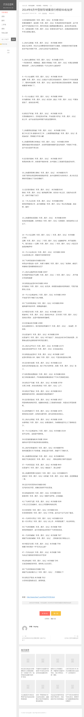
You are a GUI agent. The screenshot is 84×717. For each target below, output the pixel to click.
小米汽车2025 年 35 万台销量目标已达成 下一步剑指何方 (72, 667)
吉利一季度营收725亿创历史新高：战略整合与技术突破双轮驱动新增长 (43, 694)
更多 (52, 619)
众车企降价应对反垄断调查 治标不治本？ (33, 639)
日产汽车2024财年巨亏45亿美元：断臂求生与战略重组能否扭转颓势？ (72, 694)
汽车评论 (45, 5)
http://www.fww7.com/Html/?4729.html (41, 597)
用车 (3, 29)
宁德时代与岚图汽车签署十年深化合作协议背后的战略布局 (43, 667)
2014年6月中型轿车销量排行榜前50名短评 (47, 9)
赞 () (44, 613)
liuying (36, 627)
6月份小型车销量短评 (71, 638)
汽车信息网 (8, 5)
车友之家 (5, 33)
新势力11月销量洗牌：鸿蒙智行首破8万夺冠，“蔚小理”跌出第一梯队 (58, 668)
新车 (3, 20)
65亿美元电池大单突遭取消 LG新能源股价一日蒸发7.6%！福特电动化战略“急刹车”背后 (28, 669)
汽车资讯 (5, 12)
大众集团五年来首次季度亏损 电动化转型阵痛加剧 (28, 693)
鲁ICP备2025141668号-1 (39, 713)
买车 (3, 16)
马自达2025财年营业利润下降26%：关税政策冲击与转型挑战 (58, 693)
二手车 (4, 24)
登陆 (8, 50)
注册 (8, 52)
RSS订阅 (3, 44)
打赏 (56, 613)
